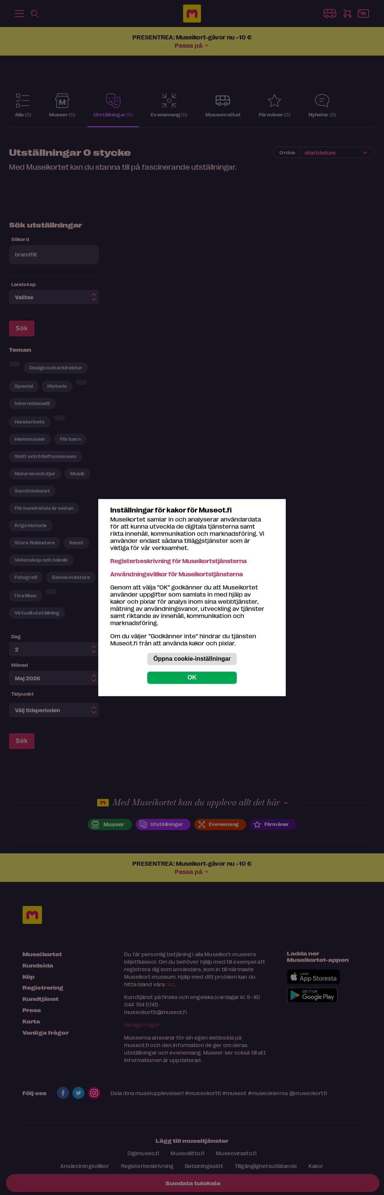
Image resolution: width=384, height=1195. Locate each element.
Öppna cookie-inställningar (192, 659)
